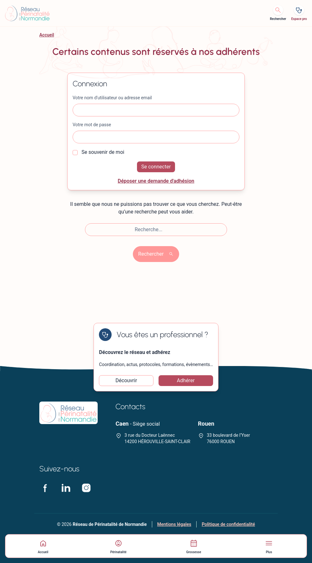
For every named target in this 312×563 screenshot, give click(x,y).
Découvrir (126, 380)
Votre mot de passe (92, 124)
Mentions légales (174, 524)
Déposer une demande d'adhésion (156, 181)
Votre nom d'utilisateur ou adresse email (112, 97)
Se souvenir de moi (98, 152)
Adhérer (186, 380)
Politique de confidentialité (228, 524)
